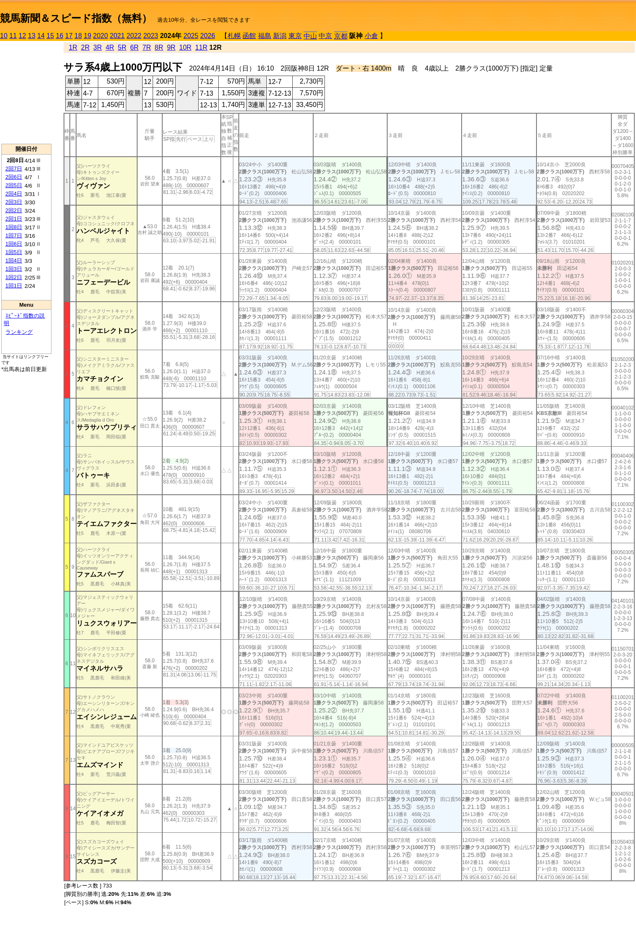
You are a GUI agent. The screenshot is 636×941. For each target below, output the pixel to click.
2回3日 (13, 202)
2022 (134, 35)
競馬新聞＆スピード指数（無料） (76, 18)
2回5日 (13, 185)
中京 (325, 35)
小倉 (371, 35)
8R (159, 47)
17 (69, 35)
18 (78, 35)
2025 (191, 35)
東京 (295, 35)
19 (87, 35)
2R (85, 47)
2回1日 (13, 219)
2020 (100, 35)
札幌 (234, 35)
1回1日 (13, 285)
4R (109, 47)
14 (41, 35)
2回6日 (13, 177)
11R (201, 47)
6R (134, 47)
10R (185, 47)
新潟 (279, 35)
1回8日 (13, 227)
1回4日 (13, 260)
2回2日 (13, 210)
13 (32, 35)
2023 (150, 35)
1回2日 (13, 277)
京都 (340, 36)
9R (171, 47)
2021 (117, 35)
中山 (310, 36)
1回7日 (13, 235)
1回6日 (13, 244)
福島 (264, 35)
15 (50, 35)
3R (97, 47)
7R (146, 47)
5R (122, 47)
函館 (249, 35)
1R (73, 47)
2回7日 (13, 168)
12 (22, 35)
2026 (207, 35)
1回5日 (13, 252)
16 (60, 35)
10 (4, 35)
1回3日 (13, 269)
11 (13, 35)
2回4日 (13, 194)
